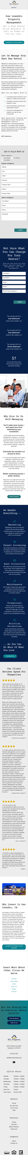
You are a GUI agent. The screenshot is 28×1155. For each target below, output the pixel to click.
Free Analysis (14, 1018)
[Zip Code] (14, 180)
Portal (14, 1103)
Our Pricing (14, 1108)
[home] (14, 3)
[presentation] (15, 224)
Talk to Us (14, 1023)
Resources (14, 1129)
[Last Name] (14, 278)
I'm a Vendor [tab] (7, 160)
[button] (14, 1062)
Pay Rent (14, 1124)
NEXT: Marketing (6, 136)
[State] (14, 176)
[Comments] (14, 216)
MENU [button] (14, 7)
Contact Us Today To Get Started (14, 947)
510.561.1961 (13, 34)
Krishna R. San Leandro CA (19, 738)
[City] (14, 171)
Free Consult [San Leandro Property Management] (14, 497)
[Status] (14, 189)
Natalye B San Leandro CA (19, 793)
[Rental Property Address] (14, 291)
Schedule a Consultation (14, 42)
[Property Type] (14, 184)
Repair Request (14, 1127)
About (14, 1141)
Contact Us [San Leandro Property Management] (10, 656)
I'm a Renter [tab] (17, 158)
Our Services (14, 1106)
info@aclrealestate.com (14, 1058)
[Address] (14, 167)
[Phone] (14, 210)
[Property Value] (14, 193)
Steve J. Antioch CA (21, 841)
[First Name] (14, 273)
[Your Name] (14, 201)
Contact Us (14, 1143)
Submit (20, 230)
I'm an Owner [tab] (7, 158)
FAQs (14, 1110)
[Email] (14, 205)
